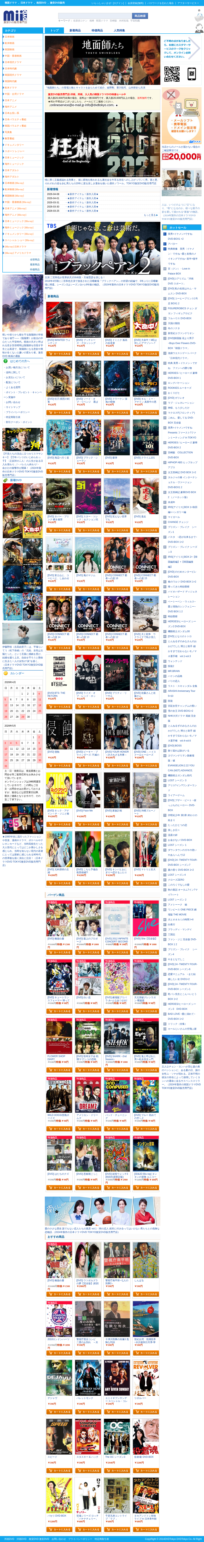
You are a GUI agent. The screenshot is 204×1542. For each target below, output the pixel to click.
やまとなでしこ (176, 959)
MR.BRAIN (174, 671)
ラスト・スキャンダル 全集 (182, 686)
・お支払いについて (14, 377)
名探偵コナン (80, 20)
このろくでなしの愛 (178, 884)
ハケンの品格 (175, 676)
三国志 (171, 934)
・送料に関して (12, 372)
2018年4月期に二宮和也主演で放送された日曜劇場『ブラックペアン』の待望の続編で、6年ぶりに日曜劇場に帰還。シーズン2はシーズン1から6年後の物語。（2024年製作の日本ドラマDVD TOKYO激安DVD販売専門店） (102, 285)
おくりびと (174, 393)
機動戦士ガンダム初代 (180, 775)
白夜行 (171, 924)
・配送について (12, 382)
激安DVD (44, 1539)
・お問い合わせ (12, 402)
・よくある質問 (12, 387)
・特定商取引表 (12, 417)
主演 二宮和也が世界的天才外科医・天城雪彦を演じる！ (75, 277)
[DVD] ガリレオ (176, 397)
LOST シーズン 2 (177, 899)
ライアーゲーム (176, 795)
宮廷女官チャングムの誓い (182, 706)
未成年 (171, 502)
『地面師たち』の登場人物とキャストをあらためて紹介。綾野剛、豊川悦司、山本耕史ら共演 (95, 87)
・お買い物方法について (17, 367)
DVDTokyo (170, 1539)
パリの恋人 (174, 681)
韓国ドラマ (11, 2)
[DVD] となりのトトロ (180, 636)
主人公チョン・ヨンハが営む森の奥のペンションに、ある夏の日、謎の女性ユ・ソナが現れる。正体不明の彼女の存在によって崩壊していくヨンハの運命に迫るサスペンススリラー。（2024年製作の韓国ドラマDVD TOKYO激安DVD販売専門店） (181, 1077)
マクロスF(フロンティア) (181, 412)
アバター (173, 243)
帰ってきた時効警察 (178, 586)
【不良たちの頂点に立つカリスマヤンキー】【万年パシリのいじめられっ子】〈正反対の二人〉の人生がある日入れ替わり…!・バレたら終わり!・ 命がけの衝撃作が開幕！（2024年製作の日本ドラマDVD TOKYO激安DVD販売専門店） (22, 464)
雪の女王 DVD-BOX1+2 (180, 710)
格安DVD (41, 2)
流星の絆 (173, 835)
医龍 (170, 701)
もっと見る (151, 215)
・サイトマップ (12, 407)
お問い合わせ (59, 1539)
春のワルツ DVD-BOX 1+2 (182, 581)
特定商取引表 (102, 1539)
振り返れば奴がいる (178, 750)
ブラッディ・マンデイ (180, 929)
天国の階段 (174, 323)
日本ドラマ (26, 2)
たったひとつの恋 (177, 825)
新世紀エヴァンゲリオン (181, 333)
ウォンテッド (175, 661)
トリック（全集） (177, 1024)
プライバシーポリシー (80, 1539)
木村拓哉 (123, 20)
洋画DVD (21, 1539)
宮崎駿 (113, 20)
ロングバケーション (178, 383)
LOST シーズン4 (177, 874)
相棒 (91, 20)
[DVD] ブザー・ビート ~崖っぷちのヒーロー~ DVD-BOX (182, 805)
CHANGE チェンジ (178, 522)
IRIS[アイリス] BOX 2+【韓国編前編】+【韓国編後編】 (182, 561)
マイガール (174, 517)
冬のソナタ (174, 328)
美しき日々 (174, 830)
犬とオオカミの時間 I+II (180, 919)
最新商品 (35, 264)
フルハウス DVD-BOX (179, 318)
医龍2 (171, 666)
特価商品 (35, 269)
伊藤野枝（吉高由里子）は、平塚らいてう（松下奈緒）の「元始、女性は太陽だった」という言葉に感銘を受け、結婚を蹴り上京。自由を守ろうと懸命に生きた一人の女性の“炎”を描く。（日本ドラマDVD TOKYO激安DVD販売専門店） (22, 657)
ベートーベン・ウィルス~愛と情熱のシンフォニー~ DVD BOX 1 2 (182, 606)
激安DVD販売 (57, 2)
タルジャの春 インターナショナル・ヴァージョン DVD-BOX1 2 (182, 482)
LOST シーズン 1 (177, 845)
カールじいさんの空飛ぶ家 (182, 1028)
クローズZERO (176, 879)
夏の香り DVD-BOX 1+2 (181, 869)
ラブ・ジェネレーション (181, 402)
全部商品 (35, 259)
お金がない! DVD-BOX (180, 840)
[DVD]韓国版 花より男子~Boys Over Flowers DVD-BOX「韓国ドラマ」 (182, 343)
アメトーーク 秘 (177, 904)
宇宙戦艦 (135, 20)
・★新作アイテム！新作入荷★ (81, 194)
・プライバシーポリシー (17, 412)
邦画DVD (9, 1539)
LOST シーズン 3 (177, 780)
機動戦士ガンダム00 (179, 631)
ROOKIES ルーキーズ (179, 388)
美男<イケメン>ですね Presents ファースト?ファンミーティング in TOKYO (182, 432)
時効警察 (173, 616)
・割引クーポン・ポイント (18, 422)
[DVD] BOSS (175, 745)
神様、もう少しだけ (178, 407)
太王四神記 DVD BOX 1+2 (182, 472)
